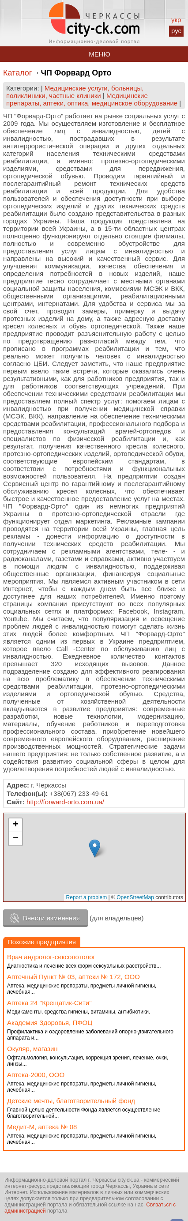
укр (176, 19)
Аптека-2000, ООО (35, 1074)
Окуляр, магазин (32, 1048)
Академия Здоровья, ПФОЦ (49, 1022)
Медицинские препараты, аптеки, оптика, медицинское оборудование (91, 99)
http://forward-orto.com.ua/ (65, 802)
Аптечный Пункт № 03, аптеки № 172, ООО (73, 976)
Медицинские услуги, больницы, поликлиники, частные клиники (74, 91)
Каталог (17, 72)
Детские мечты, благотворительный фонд (71, 1100)
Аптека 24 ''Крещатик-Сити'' (49, 1002)
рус (176, 30)
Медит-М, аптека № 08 (42, 1127)
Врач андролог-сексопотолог (51, 957)
